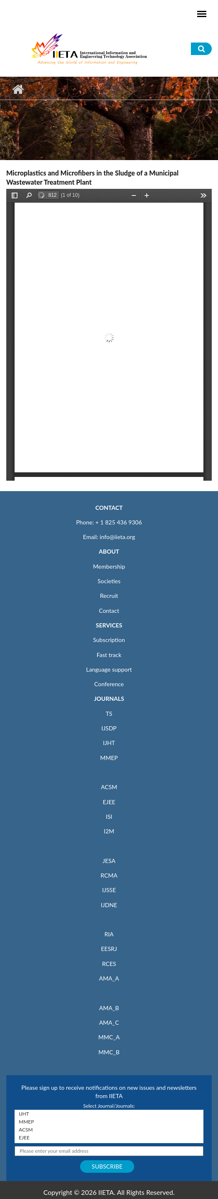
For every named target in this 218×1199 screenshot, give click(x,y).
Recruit (109, 595)
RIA (108, 934)
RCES (109, 963)
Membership (109, 566)
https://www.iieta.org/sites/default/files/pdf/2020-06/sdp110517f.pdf (109, 335)
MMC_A (109, 1037)
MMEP (109, 757)
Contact (109, 610)
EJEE (109, 801)
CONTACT (109, 507)
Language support (109, 669)
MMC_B (109, 1052)
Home (17, 89)
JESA (109, 860)
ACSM (109, 786)
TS (109, 713)
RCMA (109, 875)
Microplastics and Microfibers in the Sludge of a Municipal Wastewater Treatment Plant (92, 177)
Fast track (109, 654)
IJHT (109, 742)
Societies (109, 580)
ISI (109, 816)
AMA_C (109, 1022)
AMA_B (109, 1007)
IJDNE (109, 904)
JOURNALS (109, 698)
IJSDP (108, 728)
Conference (109, 683)
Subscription (109, 639)
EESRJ (109, 948)
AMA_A (109, 978)
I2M (109, 831)
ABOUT (109, 551)
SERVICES (109, 625)
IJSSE (109, 889)
